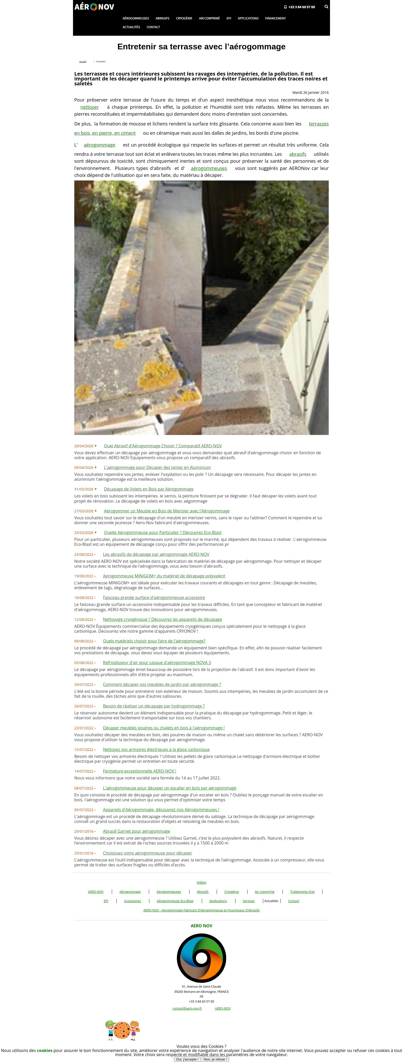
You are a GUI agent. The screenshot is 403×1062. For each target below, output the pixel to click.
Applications (218, 901)
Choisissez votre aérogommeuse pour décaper (147, 853)
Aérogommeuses (169, 891)
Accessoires (132, 901)
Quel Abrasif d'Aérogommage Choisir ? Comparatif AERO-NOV (163, 446)
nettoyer (89, 107)
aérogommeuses (209, 168)
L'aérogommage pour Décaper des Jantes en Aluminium (157, 467)
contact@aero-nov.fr (187, 1008)
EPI (106, 901)
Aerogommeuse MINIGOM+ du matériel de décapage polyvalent (164, 576)
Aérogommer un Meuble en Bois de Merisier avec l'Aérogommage (167, 511)
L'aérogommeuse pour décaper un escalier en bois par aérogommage (169, 788)
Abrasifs (202, 891)
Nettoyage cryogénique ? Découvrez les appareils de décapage (162, 619)
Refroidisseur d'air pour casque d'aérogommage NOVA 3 (157, 662)
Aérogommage (130, 891)
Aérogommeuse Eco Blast (175, 901)
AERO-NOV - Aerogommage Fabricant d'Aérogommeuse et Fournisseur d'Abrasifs (201, 910)
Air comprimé (264, 891)
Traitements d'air (302, 891)
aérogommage (99, 145)
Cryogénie (231, 891)
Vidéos (201, 882)
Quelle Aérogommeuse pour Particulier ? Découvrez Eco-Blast (163, 532)
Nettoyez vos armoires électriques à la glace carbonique (156, 749)
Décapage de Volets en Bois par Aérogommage (149, 489)
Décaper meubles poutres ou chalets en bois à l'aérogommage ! (164, 728)
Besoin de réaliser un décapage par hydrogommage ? (154, 706)
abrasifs (297, 154)
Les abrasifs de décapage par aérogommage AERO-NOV (156, 554)
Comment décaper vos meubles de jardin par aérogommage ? (162, 684)
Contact (293, 901)
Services (248, 901)
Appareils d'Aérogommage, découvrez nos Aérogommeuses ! (161, 809)
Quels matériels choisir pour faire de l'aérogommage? (154, 641)
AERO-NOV (95, 891)
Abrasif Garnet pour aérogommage (136, 831)
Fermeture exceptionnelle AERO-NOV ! (139, 771)
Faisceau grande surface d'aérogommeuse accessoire (154, 597)
